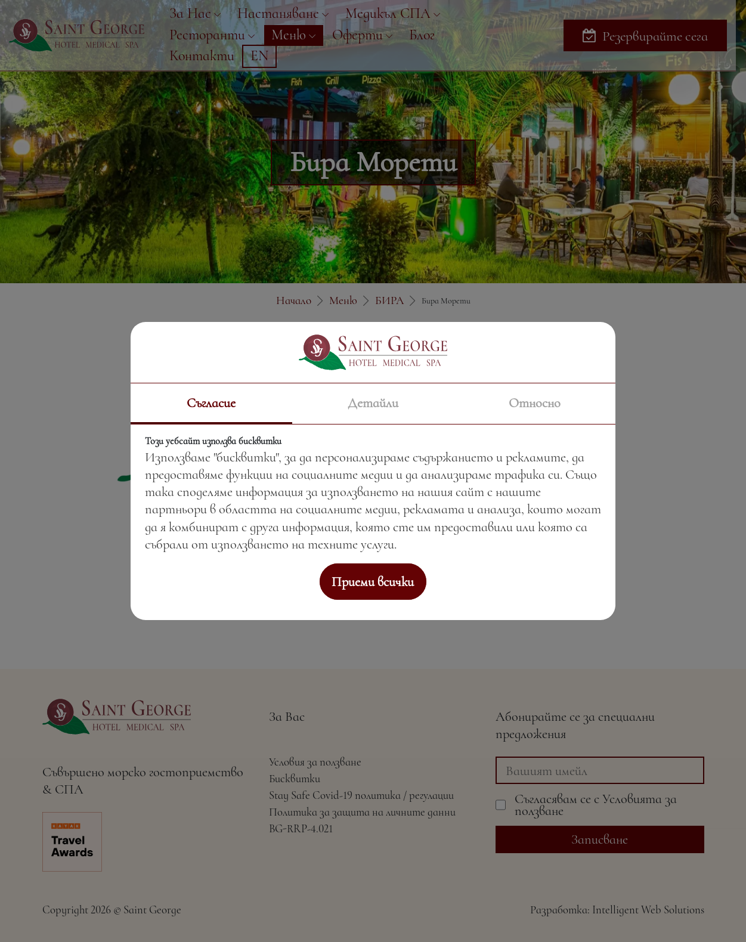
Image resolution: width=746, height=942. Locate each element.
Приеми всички (373, 582)
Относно (535, 403)
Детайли (373, 403)
